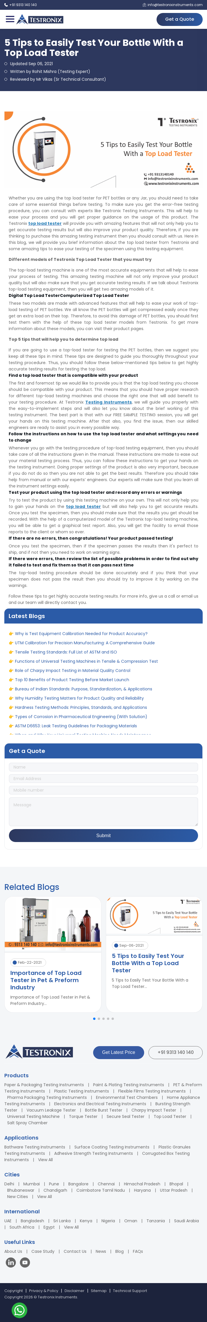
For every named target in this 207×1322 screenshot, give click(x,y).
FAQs (138, 1251)
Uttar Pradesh (173, 1190)
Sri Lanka (62, 1221)
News (101, 1251)
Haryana (142, 1190)
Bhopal (176, 1184)
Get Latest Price (118, 1052)
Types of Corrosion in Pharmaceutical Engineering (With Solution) (81, 720)
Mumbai (31, 1184)
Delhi (9, 1184)
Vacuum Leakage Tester (51, 1110)
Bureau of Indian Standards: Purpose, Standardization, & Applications (83, 692)
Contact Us (75, 1251)
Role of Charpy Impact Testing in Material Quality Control (72, 674)
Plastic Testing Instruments (81, 1091)
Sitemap (99, 1290)
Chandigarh (55, 1190)
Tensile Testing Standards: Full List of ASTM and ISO (66, 655)
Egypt (49, 1227)
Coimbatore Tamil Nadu (100, 1190)
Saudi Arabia (186, 1221)
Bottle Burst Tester (103, 1110)
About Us (13, 1251)
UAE (8, 1221)
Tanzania (155, 1221)
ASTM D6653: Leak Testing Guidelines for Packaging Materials (76, 729)
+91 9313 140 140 (175, 1052)
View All (45, 1160)
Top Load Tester (170, 1116)
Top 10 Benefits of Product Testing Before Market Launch (72, 683)
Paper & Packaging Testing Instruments (44, 1085)
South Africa (22, 1227)
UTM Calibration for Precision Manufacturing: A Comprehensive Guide (85, 646)
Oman (130, 1221)
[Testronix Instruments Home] (39, 19)
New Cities (17, 1196)
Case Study (42, 1251)
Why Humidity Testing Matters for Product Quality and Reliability (79, 702)
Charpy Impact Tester (153, 1110)
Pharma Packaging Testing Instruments (47, 1097)
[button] (94, 1019)
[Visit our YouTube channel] (25, 1263)
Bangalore (78, 1184)
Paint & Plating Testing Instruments (128, 1085)
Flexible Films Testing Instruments (152, 1091)
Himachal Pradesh (142, 1184)
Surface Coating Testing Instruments (111, 1147)
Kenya (86, 1221)
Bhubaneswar (20, 1190)
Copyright (13, 1290)
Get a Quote (179, 19)
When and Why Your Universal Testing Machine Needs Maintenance (83, 628)
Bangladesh (32, 1221)
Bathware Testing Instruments (34, 1147)
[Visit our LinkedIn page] (12, 1263)
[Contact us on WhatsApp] (19, 1311)
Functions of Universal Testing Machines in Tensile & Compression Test (86, 665)
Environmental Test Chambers (127, 1097)
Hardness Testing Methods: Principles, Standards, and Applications (81, 711)
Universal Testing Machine (33, 1116)
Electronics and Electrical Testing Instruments (100, 1104)
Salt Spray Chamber (27, 1123)
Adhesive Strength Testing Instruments (93, 1153)
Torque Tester (83, 1116)
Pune (54, 1184)
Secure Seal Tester (125, 1116)
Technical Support (130, 1290)
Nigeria (108, 1221)
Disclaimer (74, 1290)
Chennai (106, 1184)
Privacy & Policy (43, 1290)
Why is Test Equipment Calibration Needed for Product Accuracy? (81, 637)
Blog (119, 1251)
